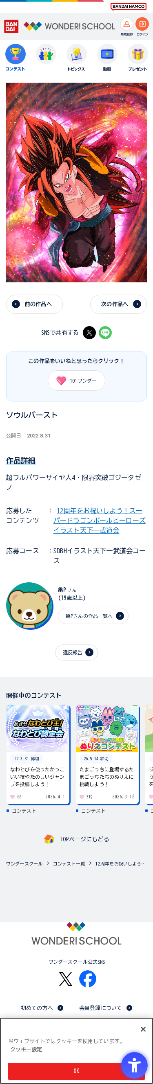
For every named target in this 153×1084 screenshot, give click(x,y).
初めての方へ (37, 1008)
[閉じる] (143, 1029)
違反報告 (73, 652)
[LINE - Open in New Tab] (105, 332)
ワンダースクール (24, 863)
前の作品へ (38, 304)
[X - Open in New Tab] (89, 332)
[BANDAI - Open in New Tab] (11, 27)
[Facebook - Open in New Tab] (87, 978)
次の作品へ (114, 304)
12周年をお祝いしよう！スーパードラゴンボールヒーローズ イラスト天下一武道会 (99, 520)
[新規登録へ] (126, 24)
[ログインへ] (142, 24)
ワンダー (74, 380)
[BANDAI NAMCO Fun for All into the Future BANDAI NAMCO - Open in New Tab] (128, 7)
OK (76, 1071)
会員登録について (100, 1008)
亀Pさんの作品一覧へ (89, 615)
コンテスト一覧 (69, 863)
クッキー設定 (26, 1049)
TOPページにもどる (84, 839)
